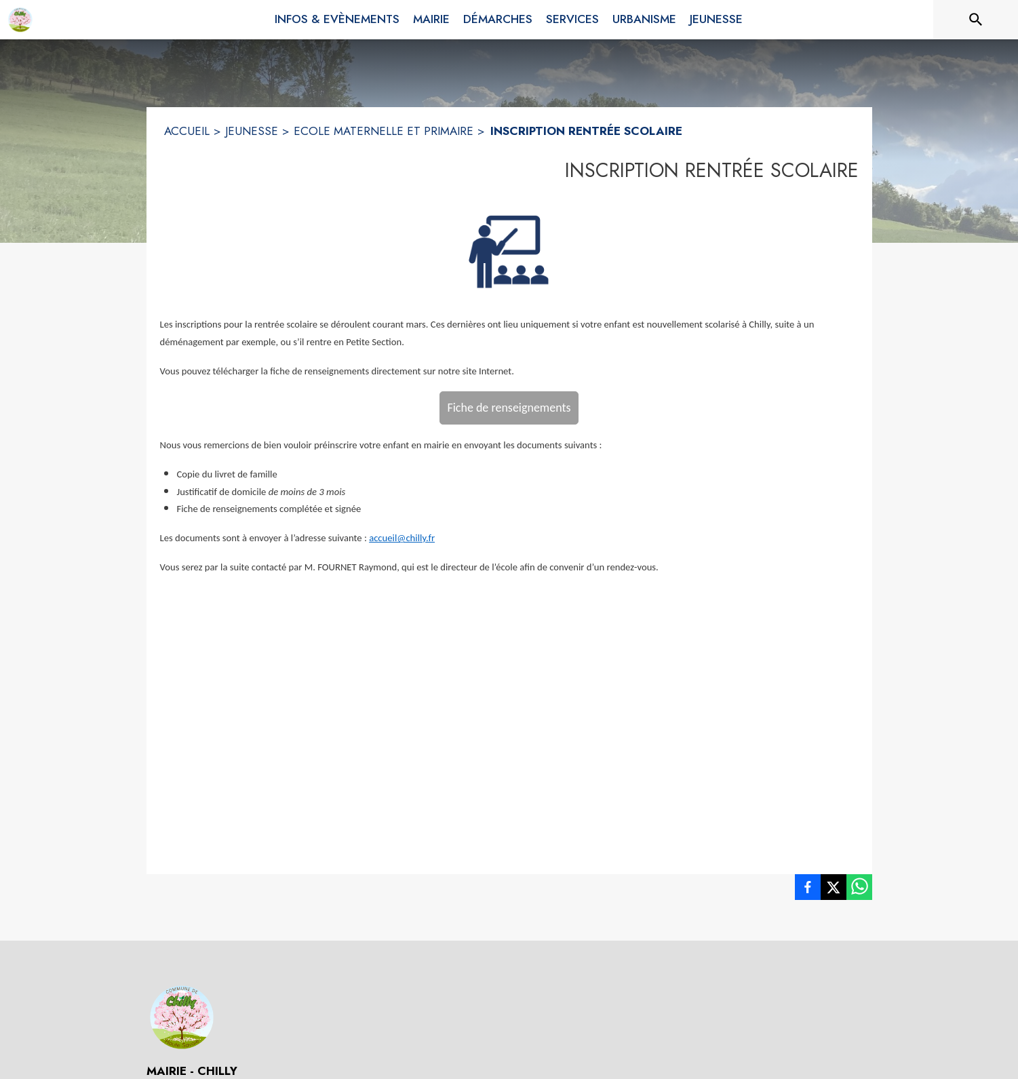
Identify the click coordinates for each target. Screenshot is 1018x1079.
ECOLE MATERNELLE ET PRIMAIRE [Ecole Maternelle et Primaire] (383, 131)
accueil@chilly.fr (402, 538)
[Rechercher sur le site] (976, 19)
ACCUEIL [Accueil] (187, 131)
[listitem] (808, 889)
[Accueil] (20, 19)
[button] (509, 251)
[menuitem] (337, 17)
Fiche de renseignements (508, 407)
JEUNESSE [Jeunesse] (251, 131)
